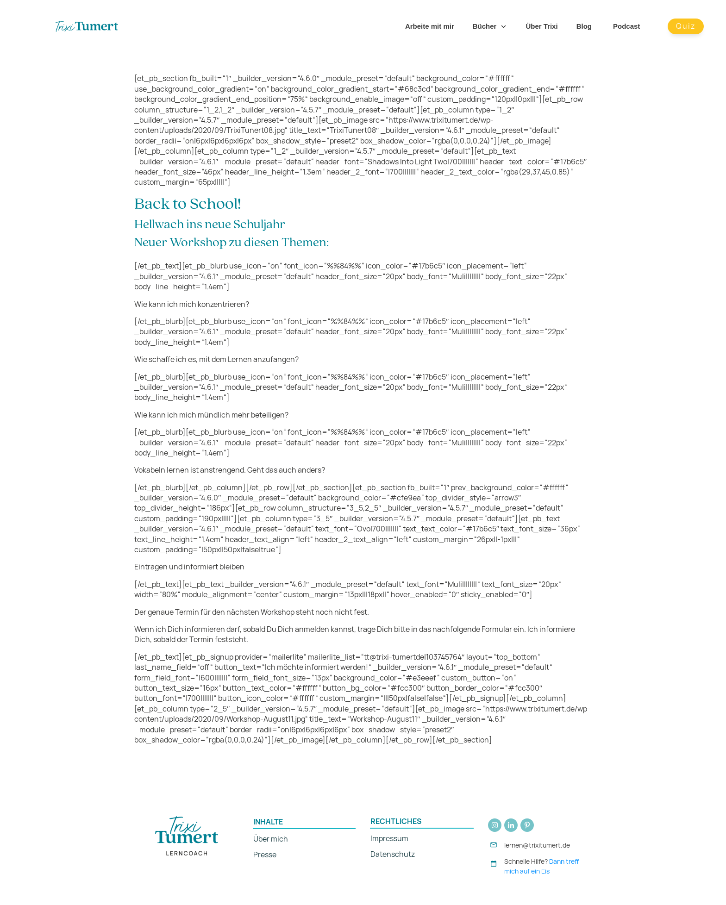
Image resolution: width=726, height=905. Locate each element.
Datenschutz (392, 854)
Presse (264, 855)
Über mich (270, 839)
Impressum (389, 838)
